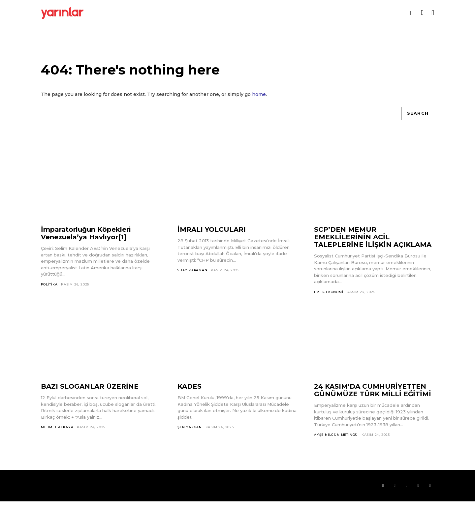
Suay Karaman (192, 274)
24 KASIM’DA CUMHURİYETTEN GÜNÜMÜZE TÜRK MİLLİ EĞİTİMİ (372, 395)
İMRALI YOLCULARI (211, 234)
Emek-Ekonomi (329, 296)
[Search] (417, 117)
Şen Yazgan (189, 432)
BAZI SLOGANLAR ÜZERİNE (90, 391)
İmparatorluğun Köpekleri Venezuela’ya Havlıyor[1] (86, 237)
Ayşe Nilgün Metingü (336, 439)
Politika (49, 288)
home (259, 98)
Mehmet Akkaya (57, 432)
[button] (410, 13)
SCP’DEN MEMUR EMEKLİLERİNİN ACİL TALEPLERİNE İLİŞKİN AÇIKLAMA (372, 241)
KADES (189, 391)
